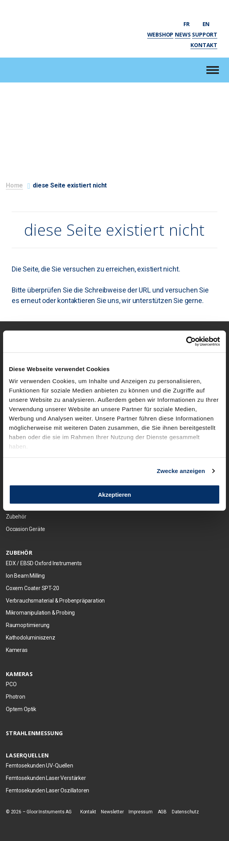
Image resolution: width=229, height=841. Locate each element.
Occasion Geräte (25, 529)
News (182, 34)
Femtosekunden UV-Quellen (39, 765)
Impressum (140, 812)
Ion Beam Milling (25, 576)
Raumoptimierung (27, 625)
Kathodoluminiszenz (30, 637)
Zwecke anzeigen (181, 471)
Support (204, 34)
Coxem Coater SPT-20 (32, 588)
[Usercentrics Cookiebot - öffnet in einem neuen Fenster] (186, 341)
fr (190, 24)
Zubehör (16, 516)
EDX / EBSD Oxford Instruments (44, 563)
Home (14, 185)
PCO (11, 684)
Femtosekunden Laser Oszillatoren (47, 790)
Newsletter (112, 812)
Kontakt (203, 45)
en (210, 24)
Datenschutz (185, 812)
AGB (162, 812)
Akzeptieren (114, 494)
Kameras (17, 650)
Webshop (160, 34)
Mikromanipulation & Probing (40, 613)
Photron (15, 697)
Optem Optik (21, 709)
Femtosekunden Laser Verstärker (46, 778)
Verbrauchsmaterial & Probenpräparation (55, 600)
